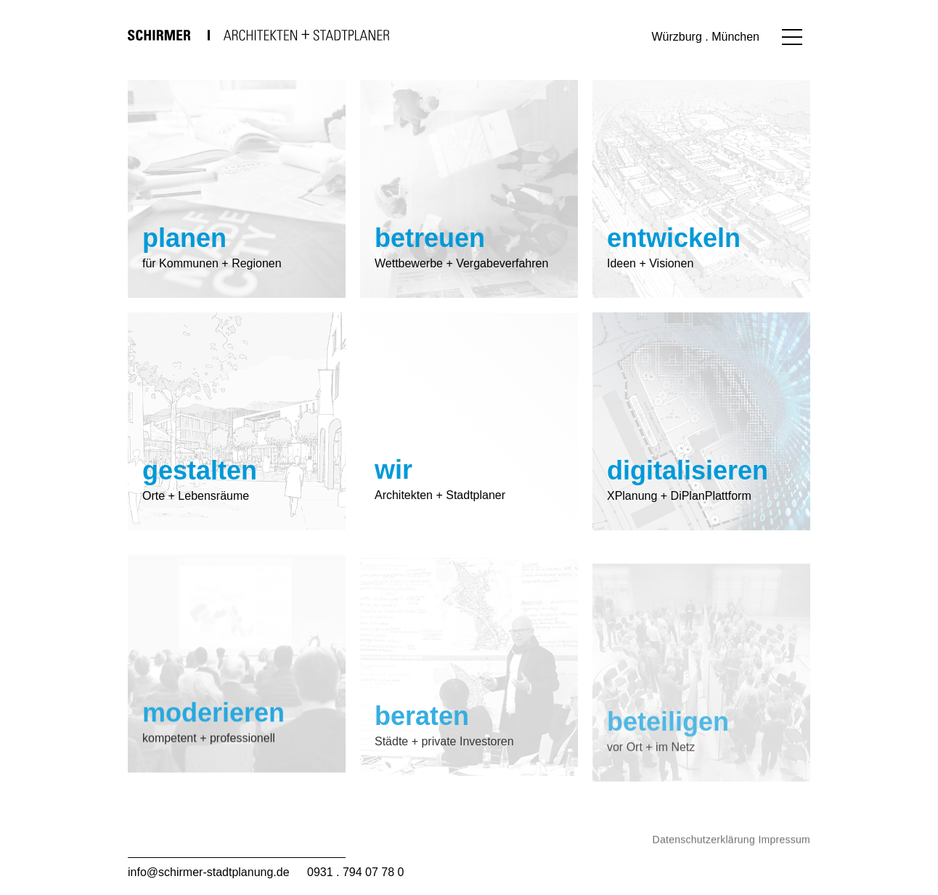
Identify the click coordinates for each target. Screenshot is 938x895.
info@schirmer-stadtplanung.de (209, 872)
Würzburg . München (705, 37)
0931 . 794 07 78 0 (355, 872)
